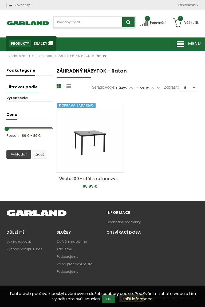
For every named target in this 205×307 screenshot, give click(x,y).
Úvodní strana (18, 56)
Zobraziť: (171, 87)
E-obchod (44, 56)
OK (108, 299)
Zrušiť (39, 154)
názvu (122, 87)
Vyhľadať (18, 154)
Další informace (137, 299)
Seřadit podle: (103, 87)
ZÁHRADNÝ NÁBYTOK (74, 56)
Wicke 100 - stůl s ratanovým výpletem (91, 178)
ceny (145, 87)
